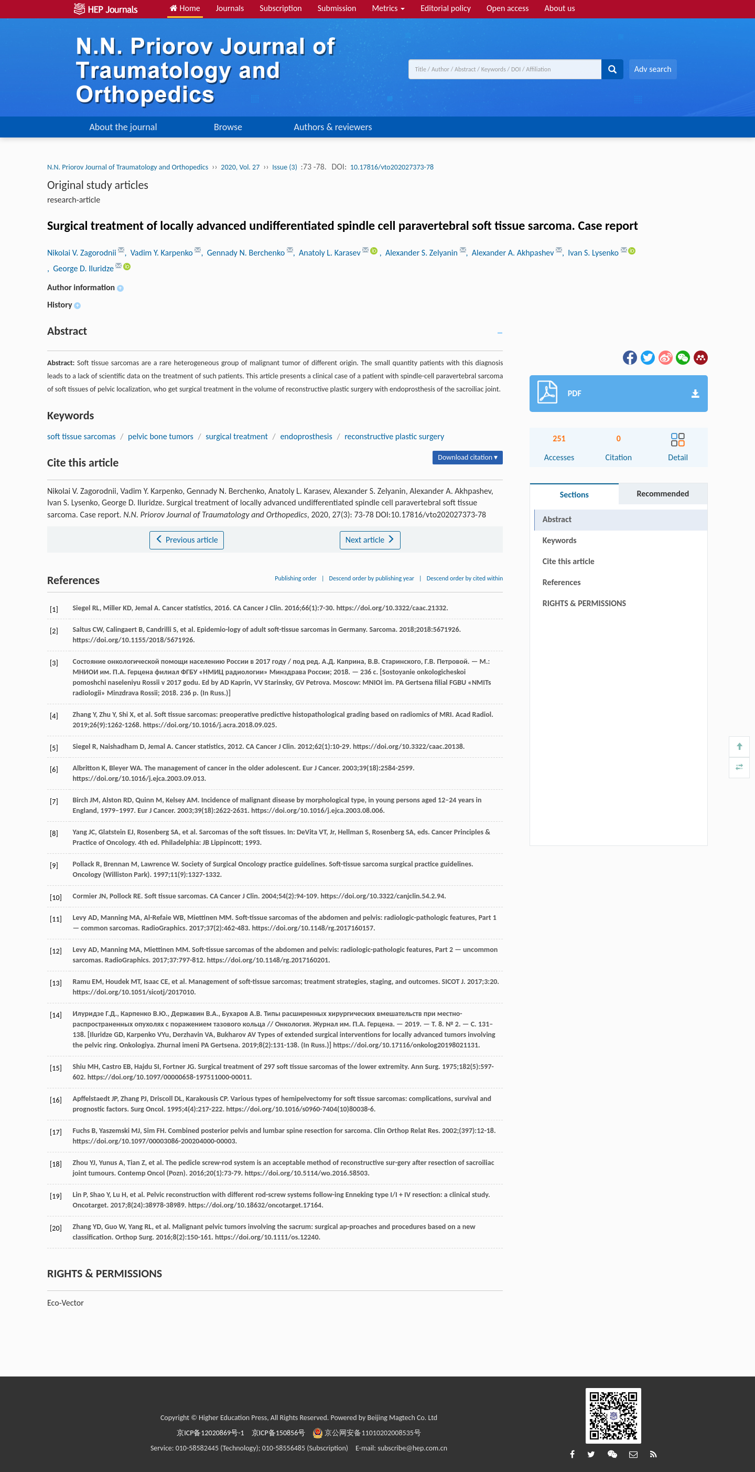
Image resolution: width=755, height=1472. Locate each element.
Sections (574, 495)
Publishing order (296, 578)
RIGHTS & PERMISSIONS (584, 603)
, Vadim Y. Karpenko (159, 253)
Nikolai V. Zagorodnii (82, 253)
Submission (337, 8)
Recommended (663, 494)
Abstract (557, 519)
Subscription (280, 8)
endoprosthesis (306, 436)
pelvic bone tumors (160, 436)
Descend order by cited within (465, 578)
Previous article (186, 540)
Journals (230, 8)
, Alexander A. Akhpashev (511, 253)
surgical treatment (237, 436)
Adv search (653, 69)
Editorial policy (445, 8)
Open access (508, 8)
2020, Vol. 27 (240, 167)
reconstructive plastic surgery (394, 436)
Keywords (560, 540)
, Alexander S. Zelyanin (420, 253)
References (562, 582)
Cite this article (569, 561)
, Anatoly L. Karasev (328, 253)
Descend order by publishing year (371, 578)
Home (185, 8)
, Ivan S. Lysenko (591, 253)
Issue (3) (284, 167)
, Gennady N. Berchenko (243, 253)
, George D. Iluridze (81, 268)
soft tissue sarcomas (81, 436)
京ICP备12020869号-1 (210, 1432)
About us (560, 8)
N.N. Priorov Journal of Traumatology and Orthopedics (127, 167)
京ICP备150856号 (279, 1432)
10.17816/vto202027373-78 (392, 167)
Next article (370, 540)
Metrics (388, 8)
